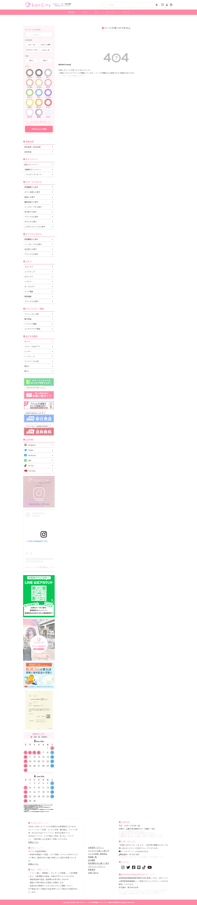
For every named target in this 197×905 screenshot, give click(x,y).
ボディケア (28, 276)
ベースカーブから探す (33, 207)
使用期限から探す (31, 187)
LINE (27, 460)
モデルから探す (30, 221)
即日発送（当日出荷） (33, 147)
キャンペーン (111, 12)
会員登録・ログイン (96, 847)
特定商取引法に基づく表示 (98, 863)
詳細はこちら (33, 842)
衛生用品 (27, 319)
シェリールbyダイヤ (32, 346)
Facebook (30, 455)
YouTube (29, 470)
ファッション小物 (31, 314)
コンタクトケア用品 (32, 328)
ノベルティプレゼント (33, 174)
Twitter (29, 450)
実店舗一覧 (92, 857)
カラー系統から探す (32, 192)
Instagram (30, 445)
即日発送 (71, 12)
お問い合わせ (93, 872)
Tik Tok (29, 465)
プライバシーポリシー (97, 866)
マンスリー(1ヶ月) (31, 361)
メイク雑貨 (28, 291)
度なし (27, 371)
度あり (27, 366)
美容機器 (27, 296)
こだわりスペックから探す (34, 226)
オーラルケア (29, 286)
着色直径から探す (31, 202)
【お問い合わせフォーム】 (129, 845)
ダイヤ (27, 341)
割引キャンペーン (31, 164)
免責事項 (91, 869)
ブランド (125, 12)
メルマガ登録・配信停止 (97, 853)
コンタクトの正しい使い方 (98, 850)
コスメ (97, 12)
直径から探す (29, 197)
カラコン (84, 12)
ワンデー (27, 351)
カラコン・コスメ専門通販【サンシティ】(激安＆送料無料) (100, 902)
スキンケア (28, 267)
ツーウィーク (29, 356)
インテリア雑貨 (30, 324)
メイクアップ (29, 271)
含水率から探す (30, 212)
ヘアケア (27, 281)
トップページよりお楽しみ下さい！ (72, 75)
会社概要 (91, 860)
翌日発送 (27, 152)
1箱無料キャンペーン (32, 169)
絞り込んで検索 (38, 128)
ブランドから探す (31, 216)
